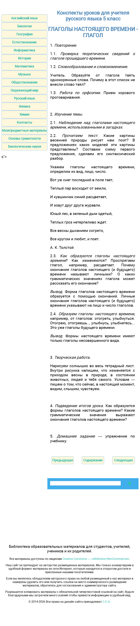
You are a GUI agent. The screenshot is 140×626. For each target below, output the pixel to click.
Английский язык (24, 18)
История (24, 58)
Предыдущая (62, 460)
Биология (24, 26)
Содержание (93, 460)
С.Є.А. (106, 601)
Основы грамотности (24, 138)
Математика (24, 66)
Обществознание (24, 82)
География (24, 34)
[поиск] (85, 483)
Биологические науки (24, 146)
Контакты (24, 122)
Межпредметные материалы (24, 130)
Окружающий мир (24, 90)
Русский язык (24, 98)
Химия (24, 114)
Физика (24, 106)
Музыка (24, 74)
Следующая (123, 460)
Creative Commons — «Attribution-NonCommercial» (96, 559)
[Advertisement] (24, 182)
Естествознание (24, 42)
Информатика (24, 50)
